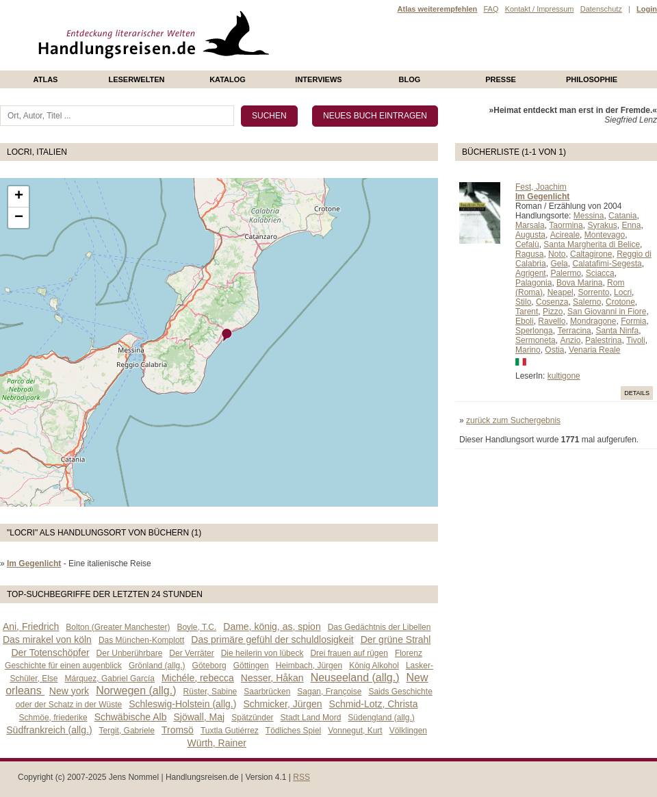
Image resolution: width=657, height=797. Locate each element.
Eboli (524, 321)
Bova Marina (579, 283)
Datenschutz (601, 9)
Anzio (570, 340)
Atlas (46, 79)
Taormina (565, 225)
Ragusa (529, 254)
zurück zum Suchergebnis (513, 420)
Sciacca (600, 273)
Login (646, 9)
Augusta (530, 235)
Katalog (227, 79)
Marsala (530, 225)
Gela (558, 263)
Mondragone (593, 321)
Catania (622, 215)
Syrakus (602, 225)
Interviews (318, 79)
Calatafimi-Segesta (606, 263)
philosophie (591, 79)
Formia (633, 321)
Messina (589, 215)
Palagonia (533, 283)
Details (636, 393)
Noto (556, 254)
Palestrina (603, 340)
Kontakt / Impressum (539, 9)
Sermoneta (535, 340)
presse (500, 79)
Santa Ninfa (617, 331)
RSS (301, 777)
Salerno (587, 302)
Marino (528, 350)
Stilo (523, 302)
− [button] (18, 217)
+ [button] (18, 196)
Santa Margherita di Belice (591, 244)
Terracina (574, 331)
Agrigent (530, 273)
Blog (410, 79)
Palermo (565, 273)
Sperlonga (534, 331)
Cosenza (552, 302)
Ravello (551, 321)
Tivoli (635, 340)
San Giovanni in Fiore (606, 311)
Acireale (565, 235)
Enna (631, 225)
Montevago (604, 235)
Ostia (554, 350)
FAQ (490, 9)
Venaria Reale (594, 350)
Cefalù (527, 244)
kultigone (564, 376)
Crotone (620, 302)
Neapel (561, 292)
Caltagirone (591, 254)
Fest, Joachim (541, 187)
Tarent (526, 311)
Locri (623, 292)
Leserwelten (136, 79)
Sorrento (593, 292)
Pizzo (553, 311)
